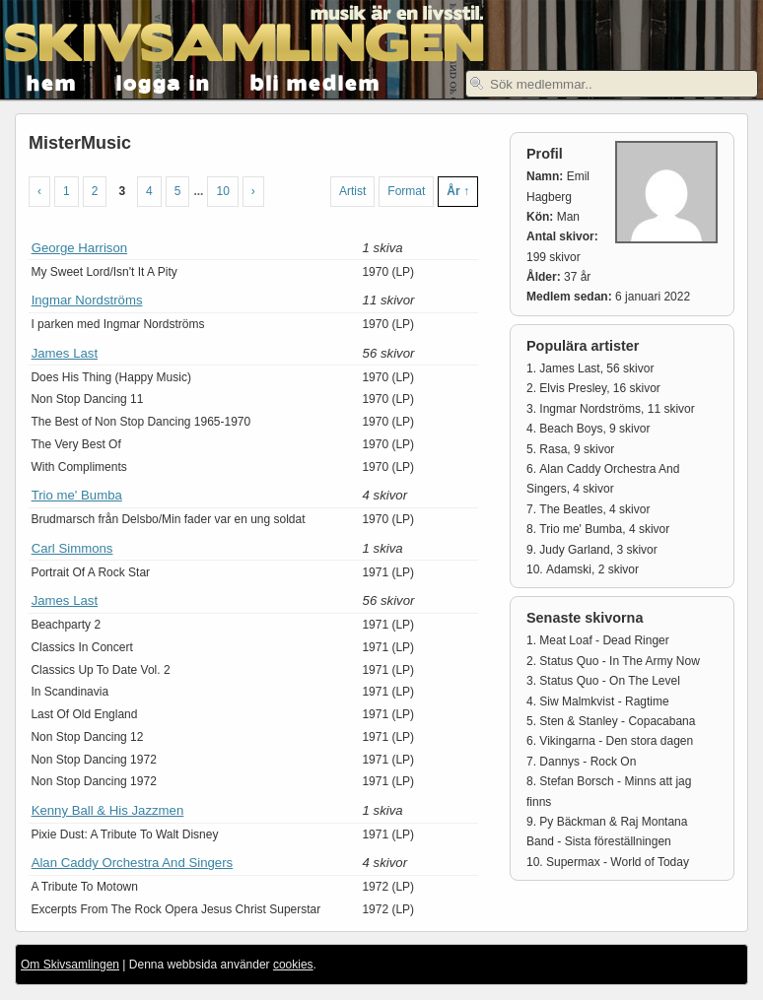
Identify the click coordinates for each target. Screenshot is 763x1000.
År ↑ (458, 191)
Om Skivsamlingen (70, 964)
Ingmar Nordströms (87, 300)
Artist (352, 191)
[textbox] (611, 84)
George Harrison (79, 247)
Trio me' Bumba (77, 495)
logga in (163, 81)
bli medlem (315, 81)
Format (406, 191)
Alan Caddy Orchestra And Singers (133, 862)
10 (222, 191)
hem (52, 81)
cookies (293, 964)
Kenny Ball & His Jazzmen (108, 810)
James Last (65, 353)
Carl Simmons (72, 548)
